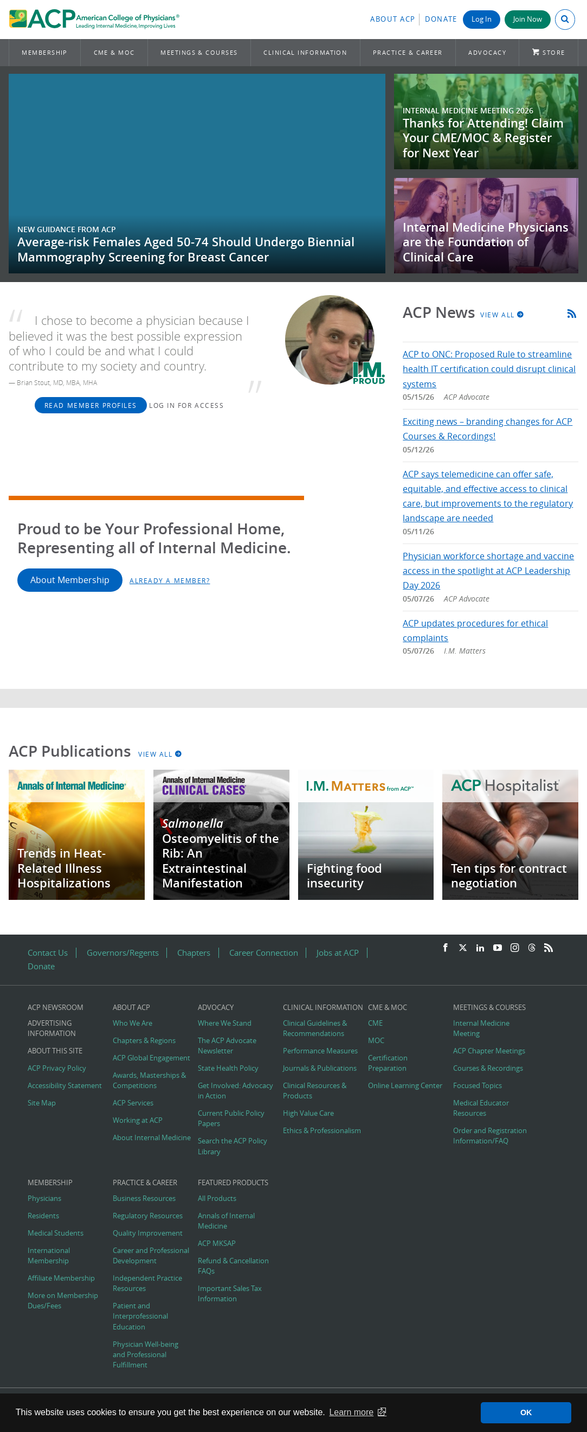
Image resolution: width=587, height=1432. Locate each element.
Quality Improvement (148, 1233)
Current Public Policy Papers (231, 1118)
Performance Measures (320, 1051)
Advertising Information (52, 1028)
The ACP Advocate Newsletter (227, 1046)
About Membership (69, 580)
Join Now (527, 19)
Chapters (193, 953)
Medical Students (55, 1233)
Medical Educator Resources (481, 1108)
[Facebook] (445, 948)
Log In (482, 19)
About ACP (393, 19)
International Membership (49, 1255)
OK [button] (526, 1412)
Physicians (44, 1198)
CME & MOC (114, 52)
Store (554, 52)
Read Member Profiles (90, 405)
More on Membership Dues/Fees (63, 1300)
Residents (43, 1215)
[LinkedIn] (480, 948)
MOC (376, 1040)
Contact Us (48, 953)
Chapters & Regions (144, 1040)
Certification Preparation (388, 1063)
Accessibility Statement (65, 1085)
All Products (217, 1198)
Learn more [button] (351, 1412)
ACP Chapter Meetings (489, 1051)
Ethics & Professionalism (322, 1130)
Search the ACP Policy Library (232, 1146)
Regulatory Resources (148, 1215)
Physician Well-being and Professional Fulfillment (145, 1355)
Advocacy (487, 52)
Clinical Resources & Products (314, 1091)
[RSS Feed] (548, 948)
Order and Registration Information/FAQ (490, 1136)
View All (502, 314)
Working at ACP (138, 1120)
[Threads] (532, 948)
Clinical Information (305, 52)
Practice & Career (408, 52)
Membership (45, 52)
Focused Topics (477, 1085)
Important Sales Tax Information (230, 1293)
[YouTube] (497, 948)
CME (375, 1023)
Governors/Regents (123, 953)
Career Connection (263, 953)
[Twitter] (463, 948)
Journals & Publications (320, 1068)
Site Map (42, 1103)
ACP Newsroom (55, 1007)
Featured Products (233, 1182)
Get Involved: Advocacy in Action (235, 1091)
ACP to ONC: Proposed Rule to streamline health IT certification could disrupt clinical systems (489, 368)
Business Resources (144, 1198)
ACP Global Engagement (151, 1058)
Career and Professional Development (151, 1255)
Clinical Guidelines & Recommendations (315, 1028)
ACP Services (133, 1103)
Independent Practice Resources (147, 1283)
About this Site (55, 1051)
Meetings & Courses (198, 52)
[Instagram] (515, 948)
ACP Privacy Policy (57, 1068)
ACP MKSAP (217, 1243)
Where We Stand (224, 1023)
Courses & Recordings (488, 1068)
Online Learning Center (405, 1085)
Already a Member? (170, 580)
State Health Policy (228, 1068)
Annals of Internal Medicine (226, 1221)
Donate (441, 19)
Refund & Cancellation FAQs (233, 1266)
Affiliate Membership (61, 1278)
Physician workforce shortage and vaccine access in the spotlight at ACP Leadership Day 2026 (488, 570)
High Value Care (308, 1113)
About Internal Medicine (152, 1137)
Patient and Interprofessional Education (140, 1316)
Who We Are (132, 1023)
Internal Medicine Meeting (481, 1028)
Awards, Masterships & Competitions (149, 1080)
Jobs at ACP (338, 953)
